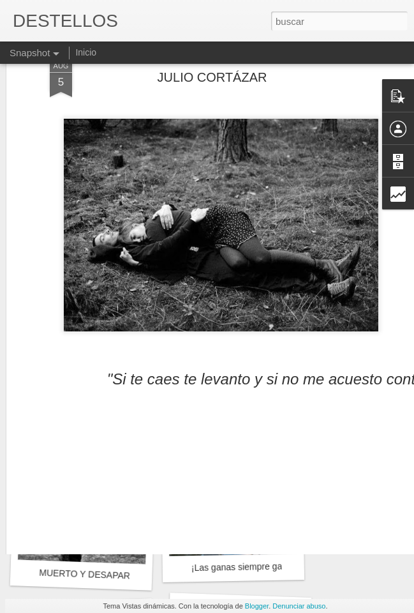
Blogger (257, 606)
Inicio (85, 52)
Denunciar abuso (298, 606)
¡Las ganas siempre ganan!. (246, 567)
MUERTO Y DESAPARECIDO (98, 575)
